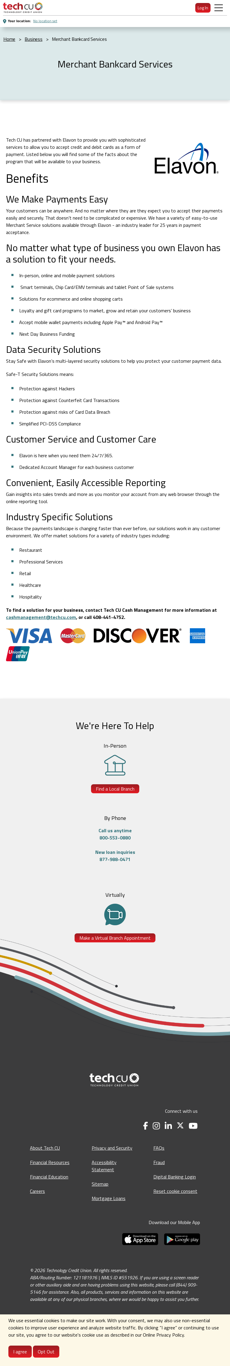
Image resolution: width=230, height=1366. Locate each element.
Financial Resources (49, 1162)
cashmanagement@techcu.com (41, 617)
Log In (203, 8)
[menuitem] (23, 7)
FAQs (158, 1147)
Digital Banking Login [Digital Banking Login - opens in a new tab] (174, 1176)
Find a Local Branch (115, 788)
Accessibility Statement (104, 1166)
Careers (37, 1191)
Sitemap (100, 1183)
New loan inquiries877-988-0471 (115, 855)
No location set (45, 21)
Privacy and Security (112, 1147)
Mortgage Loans (108, 1198)
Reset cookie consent (175, 1191)
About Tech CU (45, 1147)
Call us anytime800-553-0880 (115, 834)
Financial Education (49, 1176)
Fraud (159, 1162)
